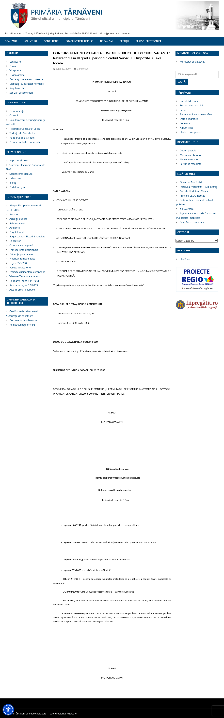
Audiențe (14, 227)
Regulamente (17, 88)
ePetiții (124, 41)
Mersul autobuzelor (191, 155)
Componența (16, 111)
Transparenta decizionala (23, 249)
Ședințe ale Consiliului (22, 133)
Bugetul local (16, 232)
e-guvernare (187, 208)
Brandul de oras (189, 101)
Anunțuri (30, 41)
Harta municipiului (190, 132)
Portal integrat (17, 187)
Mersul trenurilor (189, 159)
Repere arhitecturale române (196, 114)
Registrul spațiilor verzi (22, 324)
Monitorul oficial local (192, 61)
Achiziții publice (18, 218)
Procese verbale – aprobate (25, 142)
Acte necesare (17, 223)
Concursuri (51, 41)
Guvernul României (191, 182)
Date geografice (189, 118)
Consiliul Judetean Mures (194, 191)
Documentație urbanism (23, 320)
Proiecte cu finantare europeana (27, 272)
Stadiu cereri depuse (79, 41)
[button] (8, 710)
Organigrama (17, 75)
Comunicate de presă (21, 245)
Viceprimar (15, 70)
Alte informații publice (22, 289)
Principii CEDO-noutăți (192, 195)
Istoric (183, 110)
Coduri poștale (188, 150)
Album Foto (186, 127)
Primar (13, 66)
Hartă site (185, 259)
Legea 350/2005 (18, 263)
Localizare (10, 41)
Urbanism (106, 41)
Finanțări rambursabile (22, 258)
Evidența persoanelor (21, 254)
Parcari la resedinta (190, 163)
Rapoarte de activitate (22, 137)
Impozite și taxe (18, 160)
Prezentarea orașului (191, 105)
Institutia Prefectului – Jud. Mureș (198, 186)
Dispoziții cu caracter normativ (26, 83)
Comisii (13, 115)
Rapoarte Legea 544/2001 (24, 280)
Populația (185, 123)
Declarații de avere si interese (26, 79)
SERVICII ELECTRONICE (149, 41)
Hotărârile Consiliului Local (24, 128)
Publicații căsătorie (20, 267)
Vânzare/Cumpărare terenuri (25, 276)
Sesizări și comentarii (21, 92)
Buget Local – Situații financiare (27, 236)
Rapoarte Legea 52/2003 (23, 285)
